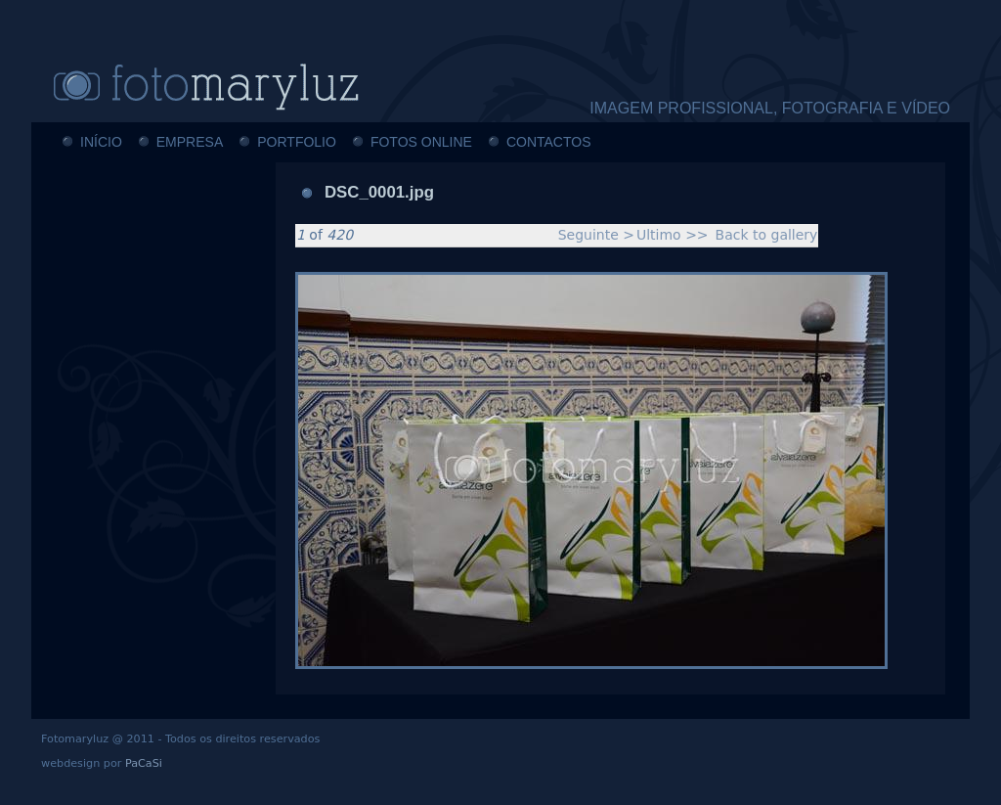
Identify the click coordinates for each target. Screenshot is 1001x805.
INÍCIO (101, 142)
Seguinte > (596, 235)
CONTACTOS (548, 142)
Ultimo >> (672, 235)
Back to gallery (767, 235)
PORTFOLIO (296, 142)
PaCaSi (143, 763)
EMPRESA (189, 142)
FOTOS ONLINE (421, 142)
